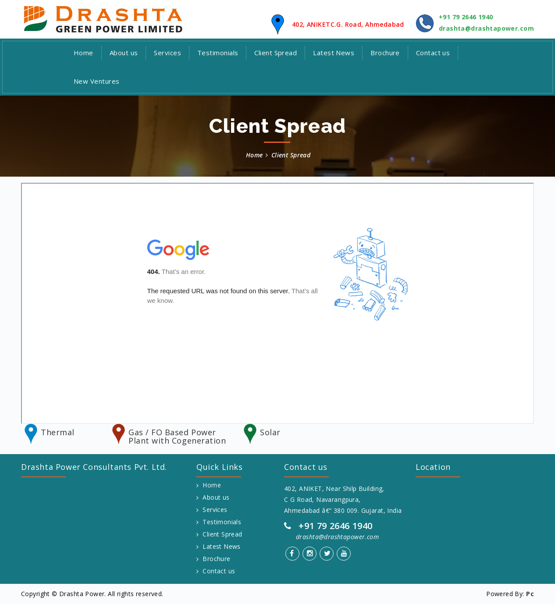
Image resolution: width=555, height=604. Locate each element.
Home (83, 52)
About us (124, 52)
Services (167, 52)
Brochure (385, 52)
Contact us (433, 52)
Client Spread (275, 52)
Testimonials (217, 52)
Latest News (333, 52)
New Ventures (96, 81)
